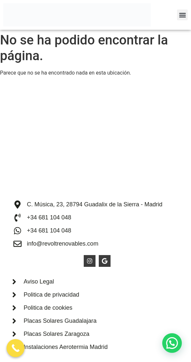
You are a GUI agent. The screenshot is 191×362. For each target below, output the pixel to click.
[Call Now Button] (16, 348)
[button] (182, 14)
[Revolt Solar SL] (95, 141)
